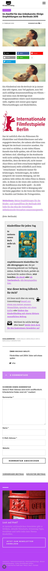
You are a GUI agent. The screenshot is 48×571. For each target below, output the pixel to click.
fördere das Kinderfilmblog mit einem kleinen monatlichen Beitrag (23, 313)
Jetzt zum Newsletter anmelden (19, 542)
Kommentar (8, 397)
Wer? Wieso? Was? (26, 565)
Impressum (6, 561)
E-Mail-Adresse (10, 438)
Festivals (6, 10)
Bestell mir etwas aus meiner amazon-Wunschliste (19, 304)
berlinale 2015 (33, 339)
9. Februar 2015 (8, 23)
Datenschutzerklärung (17, 561)
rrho (13, 363)
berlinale (21, 339)
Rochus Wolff (22, 351)
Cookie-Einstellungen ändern (24, 563)
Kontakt (35, 565)
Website (6, 448)
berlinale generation (12, 341)
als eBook (20, 277)
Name (6, 427)
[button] (9, 53)
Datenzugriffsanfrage (32, 561)
